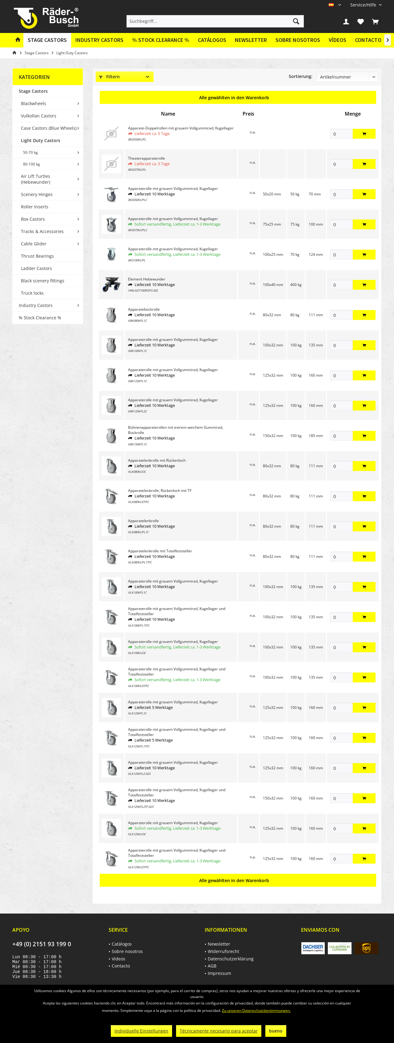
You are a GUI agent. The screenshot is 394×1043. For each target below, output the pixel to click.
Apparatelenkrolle (143, 520)
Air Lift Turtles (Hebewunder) (35, 179)
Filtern (109, 77)
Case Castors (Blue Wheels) (49, 128)
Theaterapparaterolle (146, 158)
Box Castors (33, 219)
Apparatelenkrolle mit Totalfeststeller (160, 551)
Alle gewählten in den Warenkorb (234, 97)
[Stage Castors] (47, 40)
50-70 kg (30, 152)
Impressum (219, 973)
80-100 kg (31, 164)
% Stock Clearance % (40, 318)
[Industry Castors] (99, 40)
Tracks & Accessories (42, 231)
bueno (276, 1031)
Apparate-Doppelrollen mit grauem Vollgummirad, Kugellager (181, 128)
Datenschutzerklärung (231, 959)
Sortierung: (300, 76)
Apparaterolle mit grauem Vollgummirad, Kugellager (173, 188)
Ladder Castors (36, 268)
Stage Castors (33, 91)
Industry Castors (36, 305)
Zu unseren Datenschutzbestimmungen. (256, 1010)
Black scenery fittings (42, 281)
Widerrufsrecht (223, 951)
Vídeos (337, 39)
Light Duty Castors (40, 140)
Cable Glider (33, 244)
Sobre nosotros (297, 39)
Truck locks (32, 293)
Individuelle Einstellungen (141, 1031)
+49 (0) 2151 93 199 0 (41, 944)
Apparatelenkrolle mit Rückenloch (157, 460)
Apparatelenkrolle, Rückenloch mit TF (159, 490)
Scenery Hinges (37, 194)
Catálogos (212, 39)
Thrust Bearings (37, 256)
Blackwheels (33, 103)
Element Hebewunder (146, 279)
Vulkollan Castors (38, 116)
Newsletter (251, 39)
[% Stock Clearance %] (161, 40)
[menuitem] (364, 5)
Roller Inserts (34, 207)
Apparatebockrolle (144, 309)
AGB (212, 966)
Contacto (368, 39)
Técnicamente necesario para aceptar (219, 1031)
